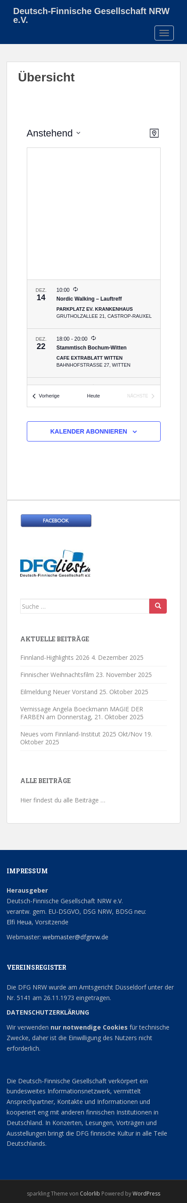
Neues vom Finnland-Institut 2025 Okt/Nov (81, 734)
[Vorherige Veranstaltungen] (46, 396)
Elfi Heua (19, 922)
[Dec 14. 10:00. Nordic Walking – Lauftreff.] (94, 304)
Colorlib (90, 1193)
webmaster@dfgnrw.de (75, 937)
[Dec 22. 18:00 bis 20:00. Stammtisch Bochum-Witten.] (94, 353)
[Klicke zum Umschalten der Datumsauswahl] (53, 133)
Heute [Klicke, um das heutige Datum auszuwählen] (93, 395)
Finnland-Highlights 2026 (55, 657)
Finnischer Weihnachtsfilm (57, 674)
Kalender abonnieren (88, 431)
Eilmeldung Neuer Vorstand (58, 692)
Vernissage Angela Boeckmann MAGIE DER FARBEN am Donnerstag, (81, 713)
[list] (94, 333)
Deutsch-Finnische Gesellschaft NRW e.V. (91, 14)
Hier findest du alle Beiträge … (62, 800)
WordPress (146, 1193)
